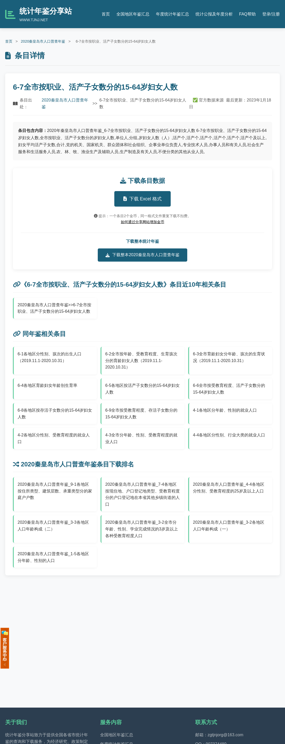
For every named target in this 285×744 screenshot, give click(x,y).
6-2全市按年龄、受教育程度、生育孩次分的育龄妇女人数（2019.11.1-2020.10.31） (141, 360)
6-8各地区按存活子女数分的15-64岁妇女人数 (55, 413)
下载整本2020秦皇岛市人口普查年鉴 (142, 255)
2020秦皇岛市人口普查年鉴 (43, 41)
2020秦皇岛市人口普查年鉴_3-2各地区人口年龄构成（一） (228, 525)
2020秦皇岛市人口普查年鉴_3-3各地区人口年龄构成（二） (53, 525)
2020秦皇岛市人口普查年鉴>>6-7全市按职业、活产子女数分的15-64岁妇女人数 (54, 308)
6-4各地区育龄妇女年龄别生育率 (47, 385)
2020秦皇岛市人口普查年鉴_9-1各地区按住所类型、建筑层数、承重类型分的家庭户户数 (55, 491)
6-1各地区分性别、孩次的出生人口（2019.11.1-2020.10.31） (49, 357)
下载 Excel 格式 (142, 198)
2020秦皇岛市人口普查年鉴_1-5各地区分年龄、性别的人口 (53, 557)
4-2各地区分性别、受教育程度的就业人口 (54, 438)
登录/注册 (271, 14)
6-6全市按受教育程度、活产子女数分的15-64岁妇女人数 (229, 388)
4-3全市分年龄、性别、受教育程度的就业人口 (141, 438)
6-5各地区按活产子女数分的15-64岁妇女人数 (142, 388)
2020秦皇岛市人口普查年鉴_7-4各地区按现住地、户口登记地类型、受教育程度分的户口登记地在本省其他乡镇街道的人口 (142, 494)
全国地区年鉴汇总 (132, 14)
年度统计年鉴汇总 (172, 14)
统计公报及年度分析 (214, 14)
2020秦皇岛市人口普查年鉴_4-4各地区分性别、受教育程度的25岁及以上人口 (228, 487)
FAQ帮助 (247, 14)
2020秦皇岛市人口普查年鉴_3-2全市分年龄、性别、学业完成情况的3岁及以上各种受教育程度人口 (141, 529)
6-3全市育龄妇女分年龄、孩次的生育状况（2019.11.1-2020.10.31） (229, 357)
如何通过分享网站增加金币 (142, 222)
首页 (106, 14)
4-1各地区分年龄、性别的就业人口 (225, 410)
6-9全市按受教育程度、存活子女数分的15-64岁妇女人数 (141, 413)
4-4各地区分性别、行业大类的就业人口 (229, 435)
